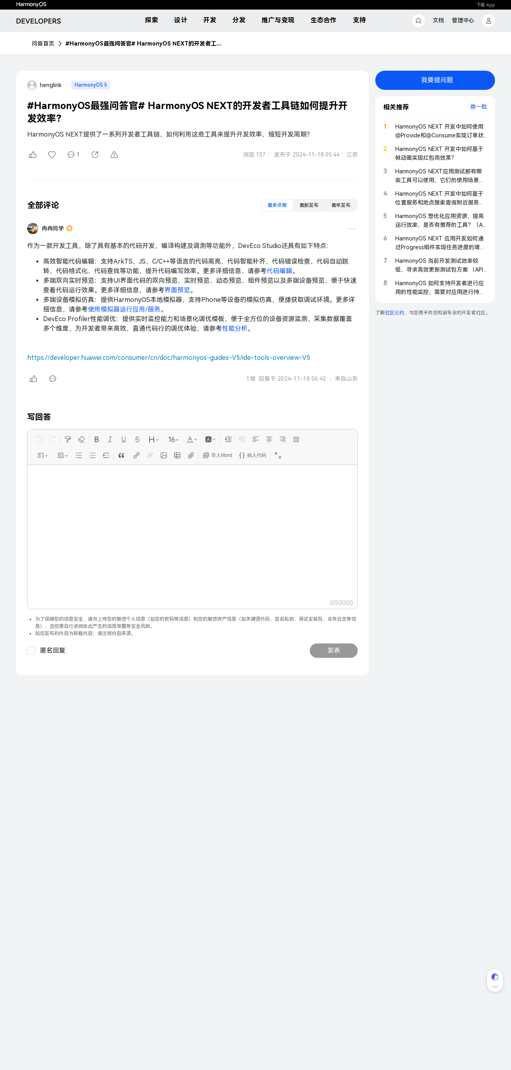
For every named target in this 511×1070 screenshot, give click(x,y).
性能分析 (235, 328)
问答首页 (43, 43)
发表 (333, 650)
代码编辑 (279, 271)
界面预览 (177, 290)
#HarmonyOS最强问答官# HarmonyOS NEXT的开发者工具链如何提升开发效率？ (145, 43)
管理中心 (463, 20)
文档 (438, 20)
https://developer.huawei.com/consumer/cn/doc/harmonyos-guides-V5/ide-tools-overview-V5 (168, 357)
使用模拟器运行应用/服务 (124, 309)
